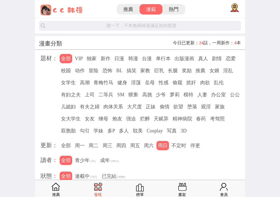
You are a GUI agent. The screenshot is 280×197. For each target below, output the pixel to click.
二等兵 (105, 94)
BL (119, 70)
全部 (66, 58)
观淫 (206, 106)
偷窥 (177, 82)
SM (120, 94)
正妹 (151, 106)
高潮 (85, 82)
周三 (107, 145)
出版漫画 (184, 58)
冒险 (93, 70)
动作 (80, 70)
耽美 (138, 131)
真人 (203, 58)
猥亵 (133, 94)
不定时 (178, 145)
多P (111, 131)
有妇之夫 (71, 94)
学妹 (98, 131)
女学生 (68, 82)
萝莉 (175, 94)
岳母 (150, 82)
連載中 (86, 176)
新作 (105, 58)
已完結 (113, 176)
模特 (188, 94)
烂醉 (145, 118)
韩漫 (133, 58)
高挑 (147, 94)
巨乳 (159, 70)
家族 (220, 106)
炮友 (117, 118)
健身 (122, 82)
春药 (201, 118)
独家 (92, 58)
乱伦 (219, 82)
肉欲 (205, 82)
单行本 (163, 58)
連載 (151, 9)
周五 (135, 145)
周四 (121, 145)
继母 (103, 118)
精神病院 (182, 118)
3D (183, 131)
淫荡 (136, 82)
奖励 (187, 70)
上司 (90, 94)
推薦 (128, 9)
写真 (172, 131)
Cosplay (155, 131)
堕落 (192, 106)
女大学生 (71, 118)
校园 (66, 70)
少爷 (161, 94)
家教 (145, 70)
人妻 (202, 94)
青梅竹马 (103, 82)
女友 (90, 118)
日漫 (119, 58)
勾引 (85, 131)
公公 (235, 94)
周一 (80, 145)
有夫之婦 (90, 106)
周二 (93, 145)
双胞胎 (68, 131)
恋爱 (231, 58)
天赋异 (161, 118)
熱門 (174, 9)
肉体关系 (113, 106)
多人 (124, 131)
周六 (149, 145)
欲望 (178, 106)
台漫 (147, 58)
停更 (195, 145)
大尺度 (134, 106)
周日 (163, 145)
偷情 (165, 106)
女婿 (214, 70)
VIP (79, 58)
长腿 (173, 70)
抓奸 (191, 82)
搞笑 (131, 70)
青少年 (85, 161)
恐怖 (107, 70)
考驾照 (217, 118)
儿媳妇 (68, 106)
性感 (163, 82)
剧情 (217, 58)
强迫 (131, 118)
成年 (109, 161)
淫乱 (228, 70)
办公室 (218, 94)
